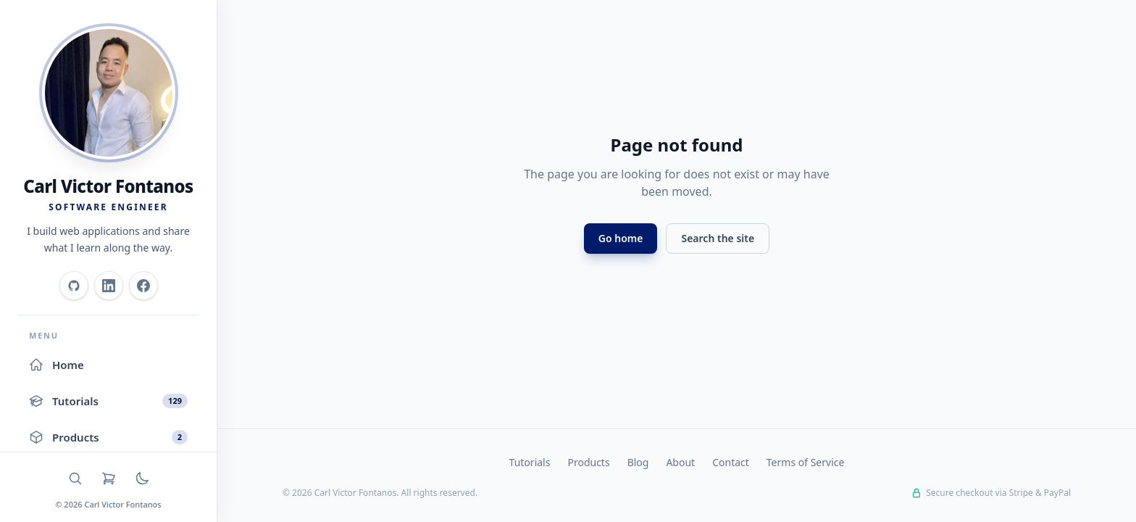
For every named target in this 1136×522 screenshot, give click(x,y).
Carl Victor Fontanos (108, 186)
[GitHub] (73, 285)
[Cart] (108, 478)
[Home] (108, 93)
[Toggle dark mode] (142, 478)
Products (588, 462)
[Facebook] (143, 285)
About (680, 462)
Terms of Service (806, 462)
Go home (620, 238)
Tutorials (530, 462)
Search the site (717, 238)
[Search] (75, 478)
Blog (638, 462)
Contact (730, 462)
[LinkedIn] (108, 285)
